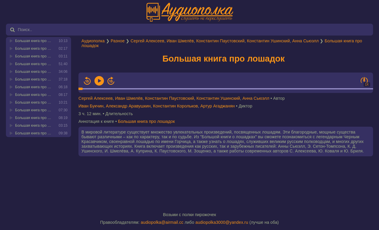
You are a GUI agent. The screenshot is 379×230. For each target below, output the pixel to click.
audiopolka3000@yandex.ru (221, 222)
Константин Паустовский (220, 40)
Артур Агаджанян (217, 106)
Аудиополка (93, 40)
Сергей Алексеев (147, 40)
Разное (118, 40)
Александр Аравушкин (128, 106)
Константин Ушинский (268, 40)
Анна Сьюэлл (305, 40)
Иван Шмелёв (180, 40)
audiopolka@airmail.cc (162, 222)
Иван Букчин (91, 106)
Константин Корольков (175, 106)
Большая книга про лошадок (223, 58)
